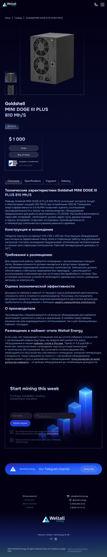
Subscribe (88, 468)
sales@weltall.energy (79, 496)
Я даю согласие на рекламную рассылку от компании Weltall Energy (38, 440)
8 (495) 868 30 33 (77, 503)
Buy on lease (24, 154)
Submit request (20, 423)
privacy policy (52, 433)
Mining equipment (29, 496)
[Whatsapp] (55, 538)
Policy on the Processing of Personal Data (78, 549)
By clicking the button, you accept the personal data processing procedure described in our (37, 432)
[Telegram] (51, 539)
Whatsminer (30, 500)
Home (8, 18)
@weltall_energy (79, 500)
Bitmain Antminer (30, 503)
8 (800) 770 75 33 (77, 507)
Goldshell (29, 507)
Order (23, 147)
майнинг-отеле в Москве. (49, 343)
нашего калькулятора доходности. (75, 302)
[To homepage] (9, 5)
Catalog (18, 18)
